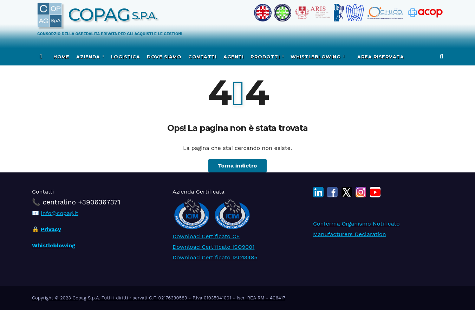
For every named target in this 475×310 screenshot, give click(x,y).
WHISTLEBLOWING (316, 56)
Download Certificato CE (206, 236)
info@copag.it (59, 213)
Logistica (125, 56)
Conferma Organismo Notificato (356, 223)
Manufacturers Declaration (349, 234)
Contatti (202, 56)
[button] (441, 56)
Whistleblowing (53, 245)
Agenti (233, 56)
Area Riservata (380, 56)
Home (61, 56)
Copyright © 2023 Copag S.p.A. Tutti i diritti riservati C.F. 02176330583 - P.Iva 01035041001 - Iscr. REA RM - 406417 (158, 297)
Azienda (89, 56)
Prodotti (265, 56)
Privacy (51, 229)
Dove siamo (164, 56)
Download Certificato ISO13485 (215, 257)
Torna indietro (237, 165)
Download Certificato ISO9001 (213, 246)
